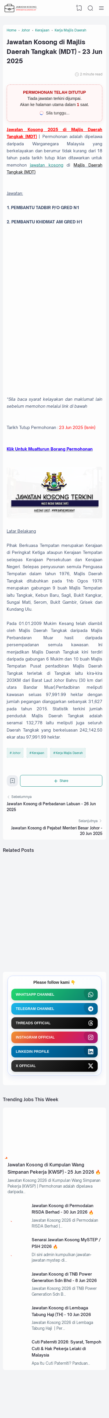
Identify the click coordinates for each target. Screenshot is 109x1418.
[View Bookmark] (79, 8)
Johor (16, 753)
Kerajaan (38, 753)
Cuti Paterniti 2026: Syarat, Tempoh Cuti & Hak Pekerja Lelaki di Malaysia (66, 1348)
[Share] (61, 781)
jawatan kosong (46, 165)
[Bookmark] (12, 782)
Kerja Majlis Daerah (69, 753)
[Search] (90, 8)
